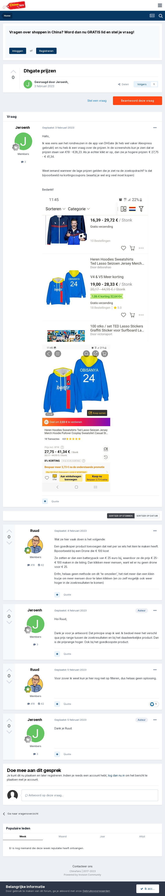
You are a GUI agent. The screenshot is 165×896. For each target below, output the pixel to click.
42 (41, 564)
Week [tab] (22, 836)
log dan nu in (116, 775)
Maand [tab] (63, 836)
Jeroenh (62, 82)
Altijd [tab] (142, 836)
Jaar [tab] (102, 836)
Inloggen (17, 50)
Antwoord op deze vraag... (44, 795)
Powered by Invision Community (82, 874)
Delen (123, 84)
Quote (55, 501)
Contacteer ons (82, 866)
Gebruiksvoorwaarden (96, 890)
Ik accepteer (149, 888)
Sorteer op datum (147, 516)
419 (31, 564)
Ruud (34, 531)
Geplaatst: (58, 127)
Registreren (46, 50)
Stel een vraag (96, 100)
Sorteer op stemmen (121, 516)
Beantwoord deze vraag (137, 100)
